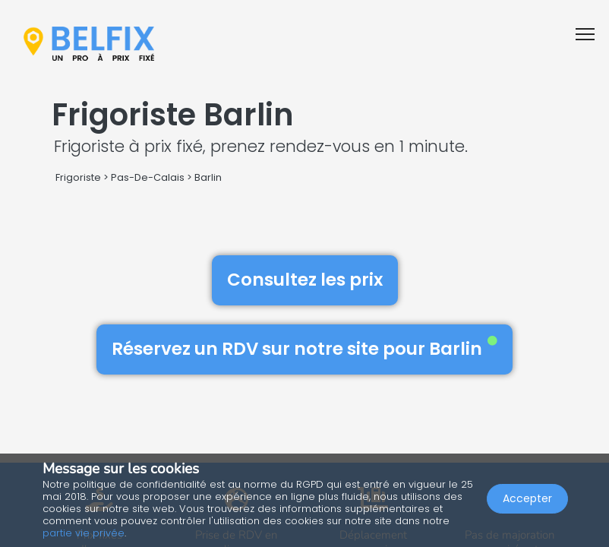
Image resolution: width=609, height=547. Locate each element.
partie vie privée (84, 533)
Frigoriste (78, 177)
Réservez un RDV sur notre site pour (304, 349)
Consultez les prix (305, 279)
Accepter (527, 498)
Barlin (208, 177)
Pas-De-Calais (148, 177)
